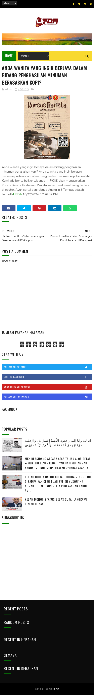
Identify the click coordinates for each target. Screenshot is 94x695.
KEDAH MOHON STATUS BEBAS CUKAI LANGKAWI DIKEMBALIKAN (56, 501)
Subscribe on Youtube (48, 386)
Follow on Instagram (48, 396)
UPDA (17, 194)
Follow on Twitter (48, 367)
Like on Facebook (48, 377)
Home (8, 55)
